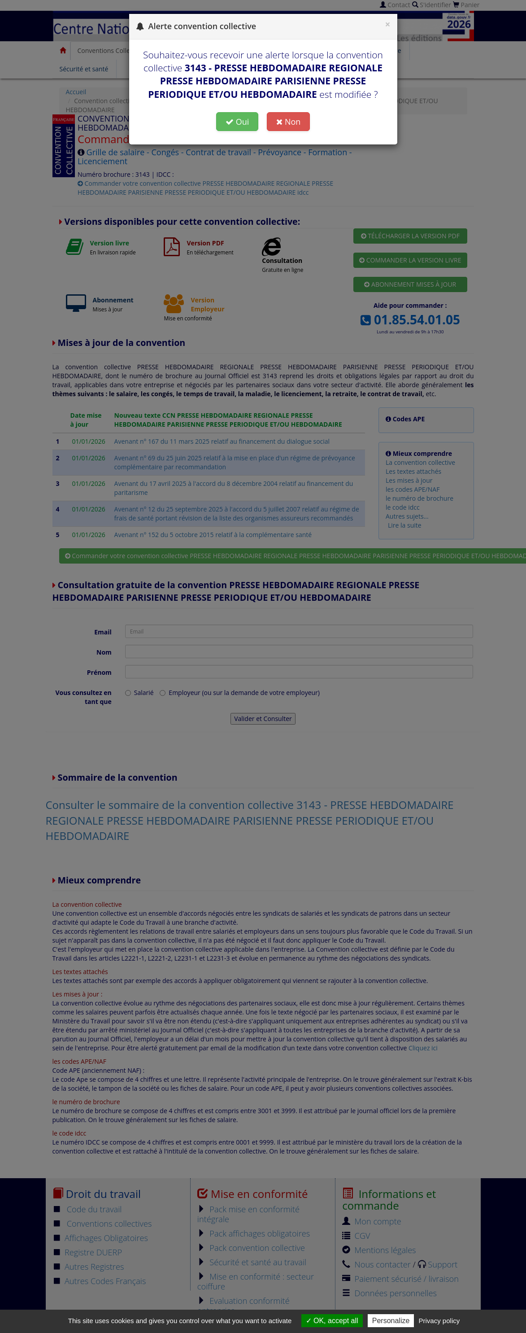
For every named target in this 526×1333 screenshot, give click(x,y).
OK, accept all (332, 1320)
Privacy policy (439, 1320)
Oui (237, 121)
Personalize (391, 1320)
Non (288, 121)
